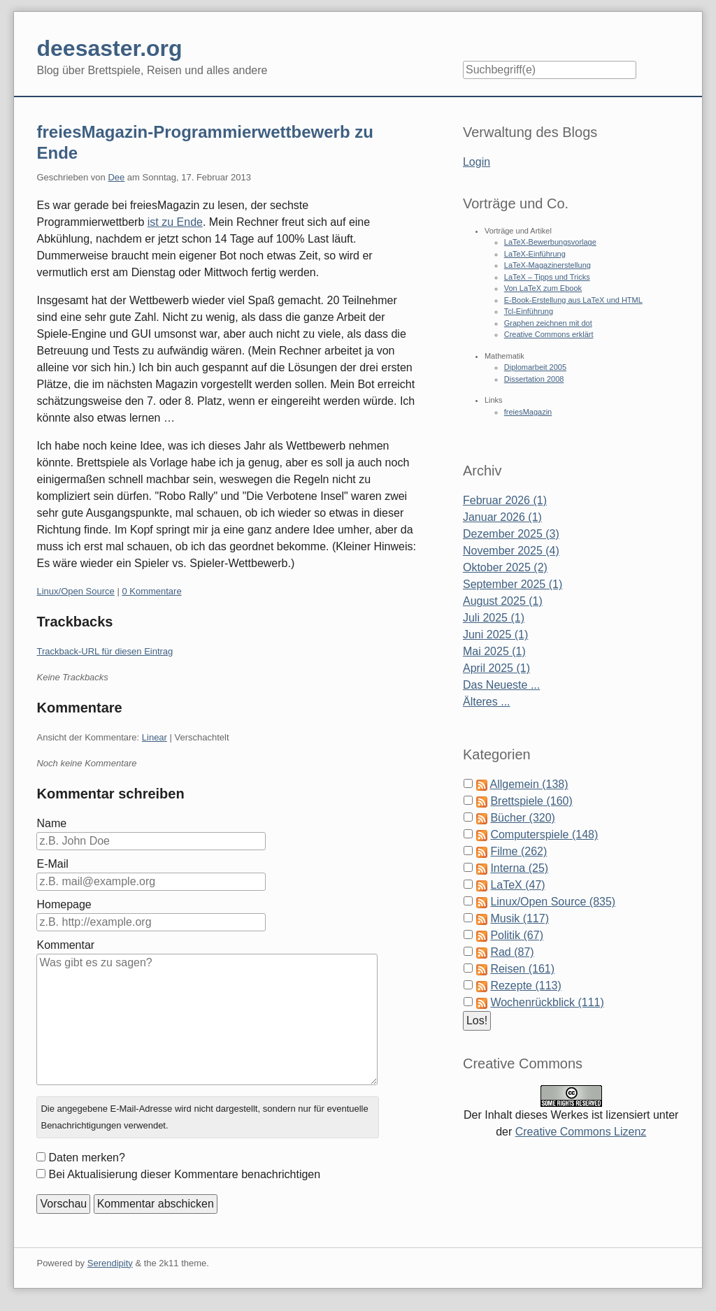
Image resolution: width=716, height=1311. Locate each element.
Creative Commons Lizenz (581, 1132)
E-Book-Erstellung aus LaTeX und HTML (573, 300)
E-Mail (52, 864)
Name (51, 823)
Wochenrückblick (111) (546, 1002)
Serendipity (110, 1263)
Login (476, 162)
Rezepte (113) (525, 985)
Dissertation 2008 (534, 379)
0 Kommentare (151, 591)
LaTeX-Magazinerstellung (547, 265)
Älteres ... (486, 702)
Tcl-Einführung (528, 311)
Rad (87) (512, 952)
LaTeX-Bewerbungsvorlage (550, 242)
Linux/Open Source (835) (552, 902)
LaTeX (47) (517, 885)
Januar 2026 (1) (502, 517)
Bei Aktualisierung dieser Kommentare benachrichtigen (184, 1174)
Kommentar (65, 945)
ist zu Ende (175, 222)
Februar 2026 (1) (505, 500)
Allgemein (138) (529, 784)
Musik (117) (519, 918)
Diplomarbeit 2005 (535, 367)
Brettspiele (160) (531, 801)
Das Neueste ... (501, 685)
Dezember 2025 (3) (511, 534)
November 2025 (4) (511, 551)
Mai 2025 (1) (494, 651)
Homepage (63, 904)
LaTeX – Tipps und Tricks (547, 277)
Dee (116, 177)
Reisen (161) (522, 969)
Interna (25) (519, 868)
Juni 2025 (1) (495, 634)
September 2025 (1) (512, 584)
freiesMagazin (528, 412)
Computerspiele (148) (544, 834)
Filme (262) (518, 851)
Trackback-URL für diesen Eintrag (104, 651)
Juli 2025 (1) (493, 618)
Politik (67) (516, 935)
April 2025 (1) (496, 668)
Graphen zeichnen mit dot (548, 323)
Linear (154, 737)
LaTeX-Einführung (535, 254)
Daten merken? (86, 1157)
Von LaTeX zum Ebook (543, 288)
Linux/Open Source (75, 591)
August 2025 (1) (503, 601)
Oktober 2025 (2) (505, 567)
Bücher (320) (522, 818)
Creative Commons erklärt (549, 334)
